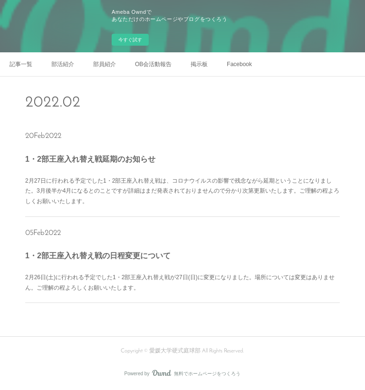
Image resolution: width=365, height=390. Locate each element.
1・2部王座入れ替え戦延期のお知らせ (90, 159)
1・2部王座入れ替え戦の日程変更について (98, 256)
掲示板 (199, 64)
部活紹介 (62, 64)
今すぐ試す (130, 39)
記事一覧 (21, 64)
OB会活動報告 (153, 64)
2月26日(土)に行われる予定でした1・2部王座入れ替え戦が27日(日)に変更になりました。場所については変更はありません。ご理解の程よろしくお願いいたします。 (180, 282)
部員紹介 (104, 64)
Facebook (239, 64)
